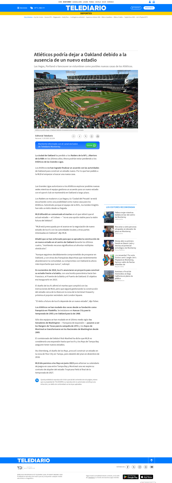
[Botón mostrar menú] (22, 8)
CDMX (60, 2)
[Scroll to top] (151, 460)
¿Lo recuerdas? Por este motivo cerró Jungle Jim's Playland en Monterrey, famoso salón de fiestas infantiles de (125, 260)
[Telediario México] (85, 8)
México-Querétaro (107, 17)
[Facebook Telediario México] (128, 467)
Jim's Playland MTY (142, 17)
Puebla (91, 2)
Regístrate (149, 8)
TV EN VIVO (136, 8)
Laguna (85, 2)
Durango (110, 2)
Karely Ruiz (65, 17)
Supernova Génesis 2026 (93, 17)
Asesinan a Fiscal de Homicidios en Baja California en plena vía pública (124, 275)
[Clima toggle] (36, 8)
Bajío (104, 2)
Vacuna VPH (48, 17)
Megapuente (57, 17)
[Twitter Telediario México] (134, 467)
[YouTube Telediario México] (152, 467)
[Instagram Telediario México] (140, 467)
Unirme (89, 145)
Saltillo (98, 2)
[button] (74, 136)
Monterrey (67, 2)
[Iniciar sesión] (150, 2)
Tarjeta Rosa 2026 (129, 17)
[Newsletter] (154, 2)
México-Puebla (118, 17)
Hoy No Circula (38, 17)
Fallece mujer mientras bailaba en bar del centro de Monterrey (125, 215)
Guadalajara (77, 2)
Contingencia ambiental (77, 17)
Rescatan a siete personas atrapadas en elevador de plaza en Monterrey (125, 229)
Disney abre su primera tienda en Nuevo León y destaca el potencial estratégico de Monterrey (125, 244)
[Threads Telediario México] (146, 467)
